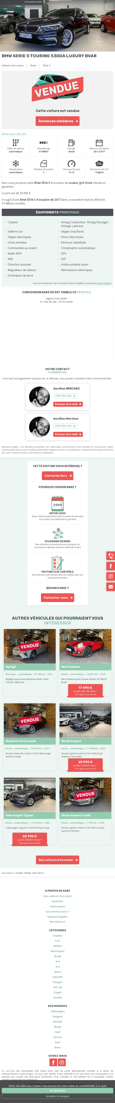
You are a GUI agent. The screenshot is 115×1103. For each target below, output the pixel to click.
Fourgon (57, 982)
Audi (57, 1032)
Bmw (33, 65)
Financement (57, 906)
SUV (57, 940)
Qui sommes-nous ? (57, 911)
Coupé (57, 992)
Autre (57, 971)
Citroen (57, 1037)
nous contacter (104, 283)
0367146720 (63, 395)
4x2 (57, 966)
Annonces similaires (55, 121)
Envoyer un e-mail (66, 404)
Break (57, 956)
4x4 (57, 961)
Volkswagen (57, 1011)
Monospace (58, 951)
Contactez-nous (56, 597)
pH (63, 921)
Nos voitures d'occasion (56, 860)
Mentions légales (57, 916)
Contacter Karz (56, 475)
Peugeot (57, 1016)
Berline (57, 946)
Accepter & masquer (57, 1096)
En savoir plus (57, 1090)
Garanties (57, 901)
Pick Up (57, 987)
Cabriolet (57, 976)
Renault (57, 1021)
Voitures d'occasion (13, 65)
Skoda (57, 1026)
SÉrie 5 (46, 65)
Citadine (57, 935)
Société (57, 997)
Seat (57, 1042)
